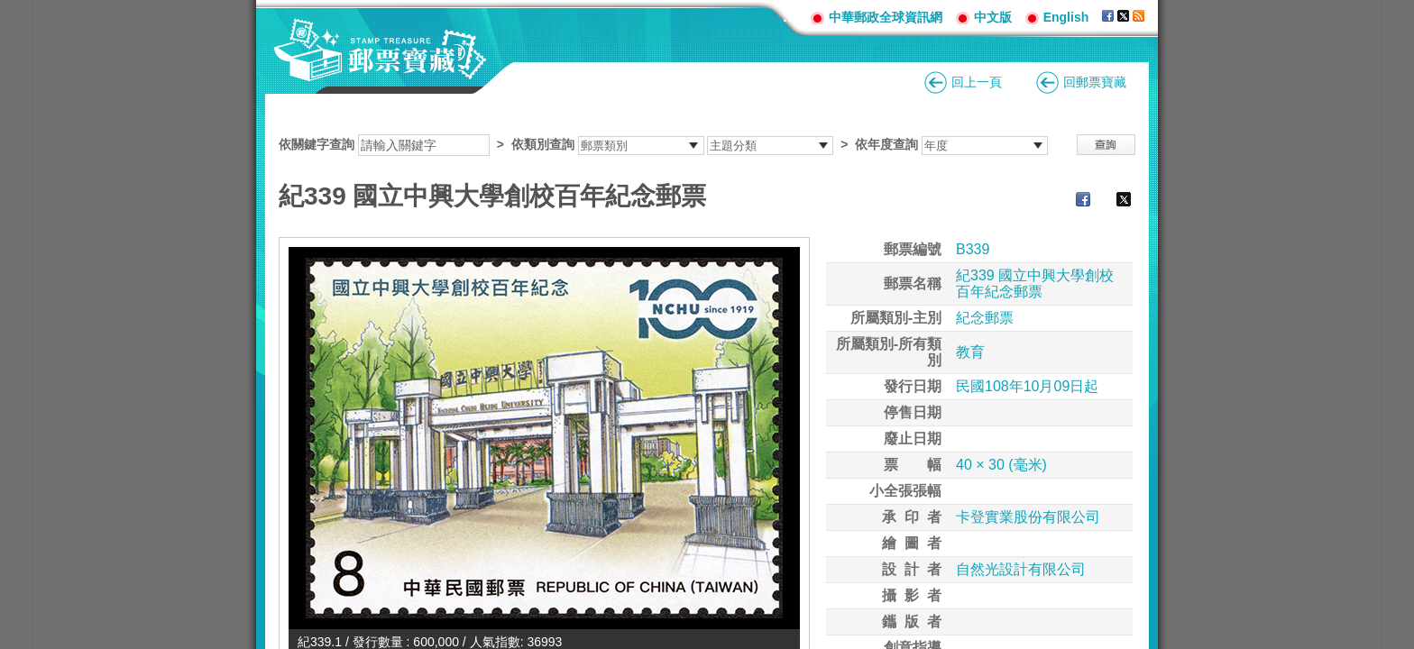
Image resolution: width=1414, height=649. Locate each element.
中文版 (993, 17)
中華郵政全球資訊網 (885, 17)
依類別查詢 (542, 144)
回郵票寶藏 (1094, 82)
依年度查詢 (886, 144)
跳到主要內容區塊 (9, 9)
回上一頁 (976, 82)
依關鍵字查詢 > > (663, 144)
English (1066, 17)
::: (790, 16)
